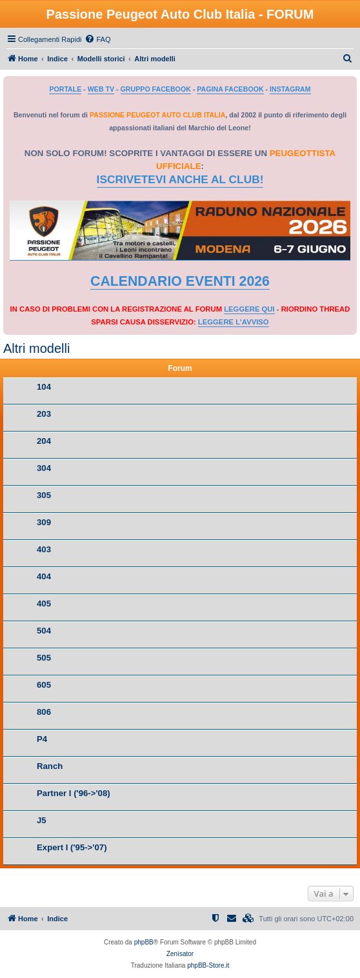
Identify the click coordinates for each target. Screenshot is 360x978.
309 (44, 522)
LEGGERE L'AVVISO (233, 322)
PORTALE (65, 89)
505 (44, 658)
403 (44, 549)
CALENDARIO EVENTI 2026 (180, 281)
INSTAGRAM (290, 89)
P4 (42, 739)
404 (44, 576)
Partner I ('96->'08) (73, 793)
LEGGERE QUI (249, 309)
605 (44, 685)
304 (44, 468)
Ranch (50, 766)
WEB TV (101, 89)
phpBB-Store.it (208, 965)
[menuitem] (97, 39)
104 (44, 387)
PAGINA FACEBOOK (230, 89)
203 (44, 414)
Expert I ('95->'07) (72, 847)
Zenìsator (180, 953)
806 (44, 712)
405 (44, 603)
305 (44, 495)
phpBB (144, 942)
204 (44, 441)
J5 (41, 820)
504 (44, 630)
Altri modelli (36, 348)
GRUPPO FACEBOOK (156, 89)
